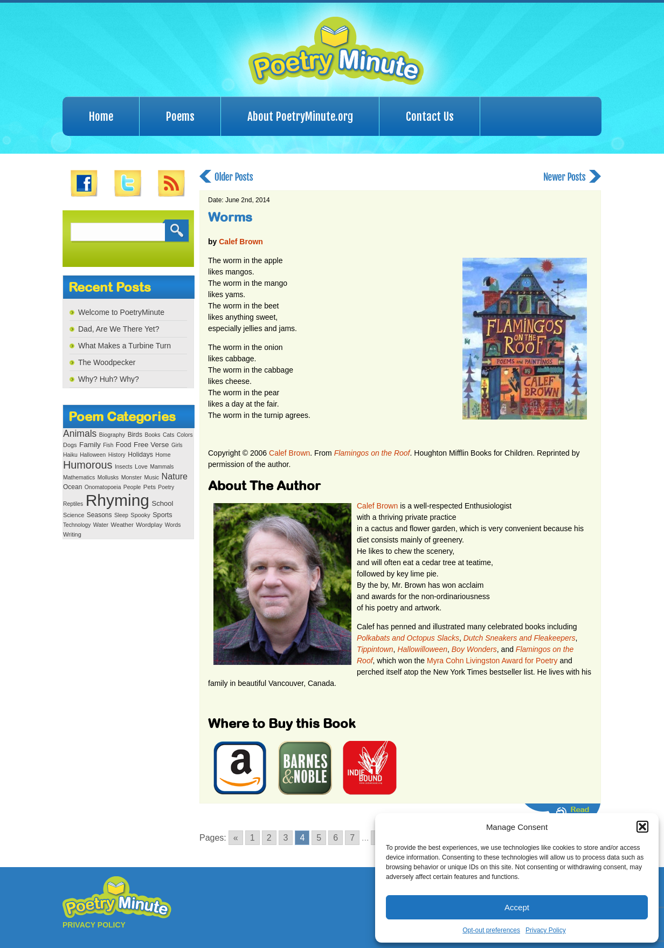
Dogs (70, 445)
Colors (185, 435)
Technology (77, 525)
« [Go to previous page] (235, 837)
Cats (169, 435)
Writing (72, 534)
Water (100, 524)
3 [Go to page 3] (285, 837)
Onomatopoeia (103, 487)
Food (124, 445)
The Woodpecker (106, 362)
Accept (516, 907)
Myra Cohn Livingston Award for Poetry (492, 660)
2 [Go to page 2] (269, 837)
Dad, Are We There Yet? (118, 329)
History (117, 455)
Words (173, 525)
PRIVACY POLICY (94, 924)
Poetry (166, 487)
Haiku (70, 455)
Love (141, 466)
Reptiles (73, 504)
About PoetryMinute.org (300, 116)
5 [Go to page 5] (318, 837)
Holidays (140, 454)
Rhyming (117, 500)
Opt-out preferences (491, 930)
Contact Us (430, 116)
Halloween (93, 455)
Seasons (99, 515)
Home (101, 116)
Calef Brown (241, 241)
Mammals (162, 467)
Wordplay (149, 524)
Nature (175, 476)
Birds (135, 434)
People (132, 487)
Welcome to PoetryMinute (121, 312)
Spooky (140, 515)
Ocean (72, 487)
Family (90, 445)
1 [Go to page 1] (252, 837)
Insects (124, 467)
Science (73, 515)
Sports (162, 515)
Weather (122, 524)
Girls (177, 445)
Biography (112, 434)
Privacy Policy (545, 930)
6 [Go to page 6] (335, 837)
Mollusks (108, 477)
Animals (79, 433)
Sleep (121, 515)
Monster (131, 477)
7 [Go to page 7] (352, 837)
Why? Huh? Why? (108, 379)
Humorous (87, 465)
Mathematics (79, 477)
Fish (108, 445)
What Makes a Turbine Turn (124, 345)
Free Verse (151, 445)
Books (152, 435)
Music (151, 477)
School (162, 503)
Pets (149, 487)
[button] (642, 826)
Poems (180, 116)
